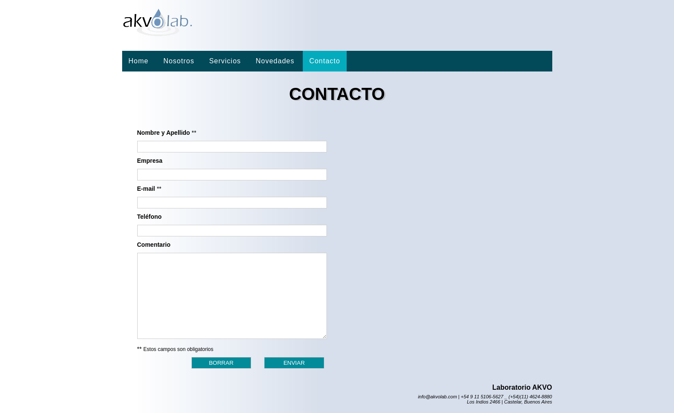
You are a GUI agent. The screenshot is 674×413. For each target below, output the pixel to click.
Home (139, 61)
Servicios (225, 61)
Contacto (324, 61)
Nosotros (178, 61)
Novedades (274, 61)
